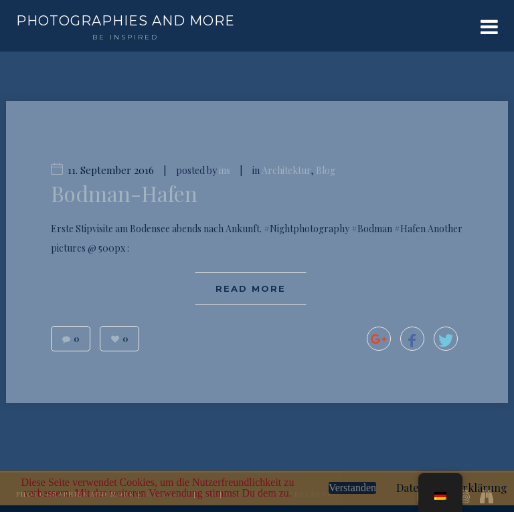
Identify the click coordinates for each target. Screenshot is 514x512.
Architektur (286, 170)
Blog (325, 170)
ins (224, 170)
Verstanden (352, 487)
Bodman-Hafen (124, 193)
